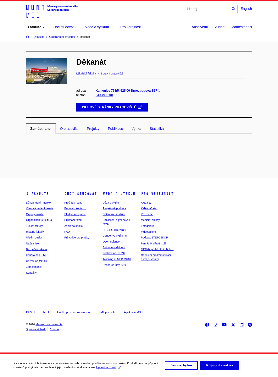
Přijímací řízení (73, 219)
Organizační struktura (39, 219)
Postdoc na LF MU (114, 253)
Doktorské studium (114, 214)
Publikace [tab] (115, 129)
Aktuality (146, 202)
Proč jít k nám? (73, 202)
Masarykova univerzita (49, 324)
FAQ (67, 231)
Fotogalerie (147, 225)
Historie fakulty (35, 231)
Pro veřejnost (157, 194)
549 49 (104, 95)
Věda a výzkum (119, 194)
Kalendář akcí (149, 208)
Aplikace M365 (134, 312)
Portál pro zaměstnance (73, 312)
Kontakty (31, 272)
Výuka (136, 129)
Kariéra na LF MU (36, 255)
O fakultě (37, 194)
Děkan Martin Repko (38, 202)
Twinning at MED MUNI (117, 259)
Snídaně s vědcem (114, 247)
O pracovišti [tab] (69, 129)
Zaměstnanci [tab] (41, 129)
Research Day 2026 (115, 264)
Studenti (220, 27)
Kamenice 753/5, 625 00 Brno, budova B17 (128, 90)
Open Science (111, 241)
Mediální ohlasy (150, 219)
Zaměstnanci (242, 27)
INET (45, 312)
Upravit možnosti (108, 368)
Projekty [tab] (93, 129)
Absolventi (200, 27)
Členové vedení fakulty (39, 208)
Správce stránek (36, 329)
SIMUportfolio (106, 312)
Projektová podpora (114, 208)
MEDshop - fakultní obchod (157, 249)
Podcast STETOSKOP (154, 237)
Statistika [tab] (157, 129)
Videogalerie (148, 231)
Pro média (147, 214)
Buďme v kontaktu (75, 208)
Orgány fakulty (34, 214)
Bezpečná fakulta (36, 249)
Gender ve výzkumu (115, 235)
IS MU (30, 312)
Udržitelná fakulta (36, 261)
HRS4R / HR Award (114, 229)
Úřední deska (34, 237)
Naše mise (32, 243)
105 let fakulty (34, 225)
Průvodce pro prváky (76, 237)
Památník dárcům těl (153, 243)
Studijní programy (75, 214)
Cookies (54, 329)
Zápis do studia (73, 225)
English (246, 9)
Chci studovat (80, 194)
